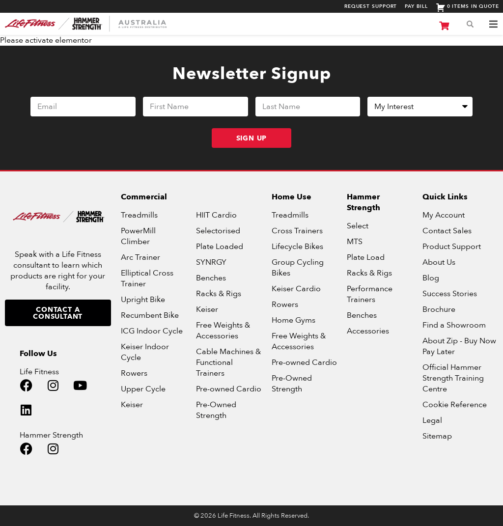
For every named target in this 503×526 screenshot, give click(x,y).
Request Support (370, 6)
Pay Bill (416, 6)
